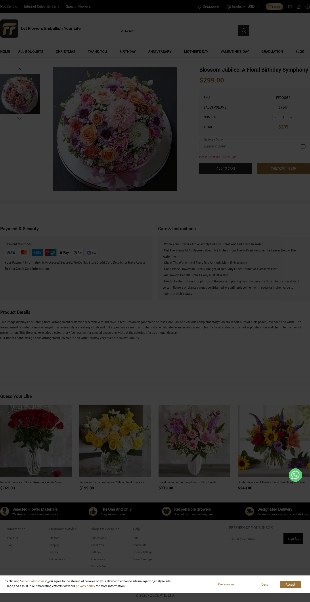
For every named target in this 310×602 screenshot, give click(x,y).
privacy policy (85, 586)
